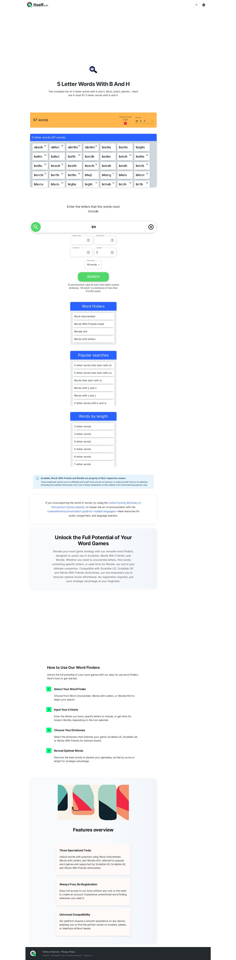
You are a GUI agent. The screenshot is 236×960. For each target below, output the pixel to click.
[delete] (151, 227)
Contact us (87, 955)
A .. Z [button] (142, 121)
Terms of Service (50, 951)
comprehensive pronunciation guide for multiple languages (81, 511)
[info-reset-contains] (88, 252)
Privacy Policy (68, 951)
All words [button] (92, 264)
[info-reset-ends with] (112, 240)
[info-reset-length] (112, 252)
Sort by (138, 117)
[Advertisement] (118, 32)
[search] (36, 227)
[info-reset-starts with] (88, 240)
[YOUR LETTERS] (94, 227)
